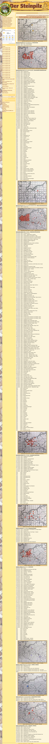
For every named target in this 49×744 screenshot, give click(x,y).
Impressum (32, 743)
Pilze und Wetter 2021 (6, 56)
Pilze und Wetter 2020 (6, 58)
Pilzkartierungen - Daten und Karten (7, 88)
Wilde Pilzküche (5, 92)
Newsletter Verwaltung (6, 26)
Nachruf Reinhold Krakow (7, 24)
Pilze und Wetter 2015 (6, 67)
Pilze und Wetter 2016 (6, 65)
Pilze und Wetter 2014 (6, 68)
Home (29, 743)
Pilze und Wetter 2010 (6, 75)
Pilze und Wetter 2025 (6, 49)
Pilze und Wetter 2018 (6, 61)
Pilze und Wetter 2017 (6, 63)
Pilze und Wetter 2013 (6, 70)
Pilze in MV (4, 109)
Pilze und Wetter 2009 (6, 77)
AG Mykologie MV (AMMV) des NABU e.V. (7, 111)
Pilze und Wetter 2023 (6, 53)
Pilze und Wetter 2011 (6, 74)
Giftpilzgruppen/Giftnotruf (7, 21)
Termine (3, 46)
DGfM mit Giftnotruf (5, 102)
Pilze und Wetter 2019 (6, 60)
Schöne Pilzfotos (5, 86)
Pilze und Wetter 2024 (6, 51)
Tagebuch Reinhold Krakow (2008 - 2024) (8, 79)
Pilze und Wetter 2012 (6, 72)
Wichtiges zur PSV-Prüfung (7, 23)
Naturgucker (4, 104)
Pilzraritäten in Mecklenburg (7, 17)
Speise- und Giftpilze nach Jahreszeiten (7, 82)
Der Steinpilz (4, 16)
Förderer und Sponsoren (6, 18)
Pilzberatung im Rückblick (7, 20)
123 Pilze (4, 103)
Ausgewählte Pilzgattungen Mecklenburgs (7, 91)
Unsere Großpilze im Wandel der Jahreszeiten (8, 84)
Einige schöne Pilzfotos (6, 22)
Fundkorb (4, 108)
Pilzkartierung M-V (5, 105)
